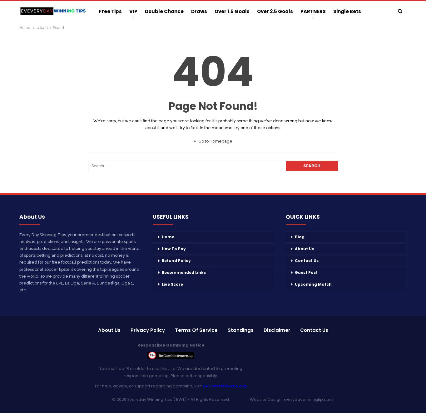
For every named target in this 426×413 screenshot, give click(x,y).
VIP (133, 11)
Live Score (172, 284)
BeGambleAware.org (224, 386)
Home (168, 237)
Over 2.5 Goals (275, 11)
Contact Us (307, 260)
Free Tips (110, 11)
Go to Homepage (213, 141)
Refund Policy (176, 260)
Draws (199, 11)
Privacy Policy (148, 330)
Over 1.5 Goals (232, 11)
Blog (300, 237)
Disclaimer (277, 330)
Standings (241, 330)
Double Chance (164, 11)
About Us (304, 248)
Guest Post (306, 272)
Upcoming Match (313, 284)
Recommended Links (184, 272)
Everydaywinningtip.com (308, 399)
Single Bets (347, 11)
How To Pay (174, 248)
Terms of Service (196, 330)
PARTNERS (313, 11)
